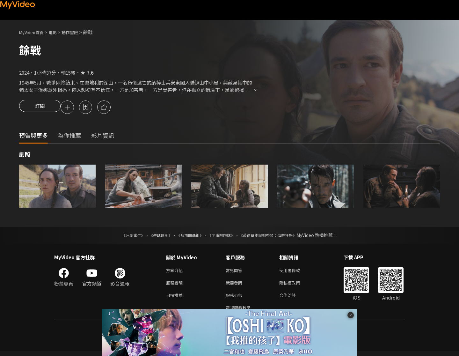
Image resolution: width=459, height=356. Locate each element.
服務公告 (235, 298)
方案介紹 (175, 271)
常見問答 (235, 271)
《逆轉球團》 (153, 236)
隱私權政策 (295, 285)
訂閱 (40, 108)
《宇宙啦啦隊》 (222, 236)
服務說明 (175, 285)
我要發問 (235, 285)
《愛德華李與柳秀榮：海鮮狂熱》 (276, 236)
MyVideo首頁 (33, 32)
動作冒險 (76, 32)
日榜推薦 (175, 298)
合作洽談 (292, 298)
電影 (57, 32)
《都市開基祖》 (186, 236)
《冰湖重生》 (122, 236)
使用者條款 (295, 271)
